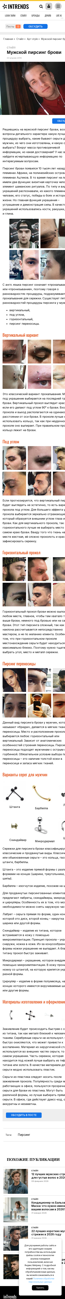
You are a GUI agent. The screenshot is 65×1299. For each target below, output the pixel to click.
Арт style (32, 38)
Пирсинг (24, 1135)
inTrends (15, 6)
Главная (8, 38)
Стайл (23, 15)
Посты (13, 26)
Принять (40, 1288)
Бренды (36, 15)
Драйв (48, 15)
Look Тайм (10, 15)
